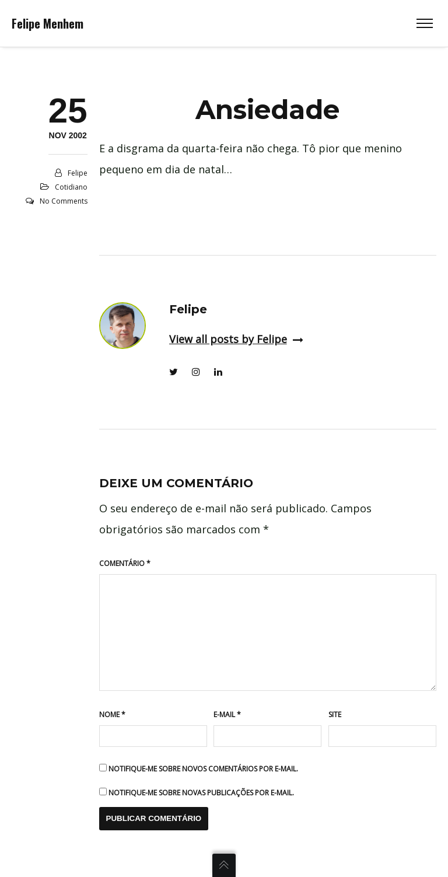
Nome (112, 714)
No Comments (64, 201)
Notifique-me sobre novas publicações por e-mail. (201, 793)
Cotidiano (71, 187)
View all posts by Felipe (236, 339)
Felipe (78, 173)
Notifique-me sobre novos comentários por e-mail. (203, 769)
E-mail (227, 714)
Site (334, 714)
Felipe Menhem (47, 23)
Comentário (124, 563)
